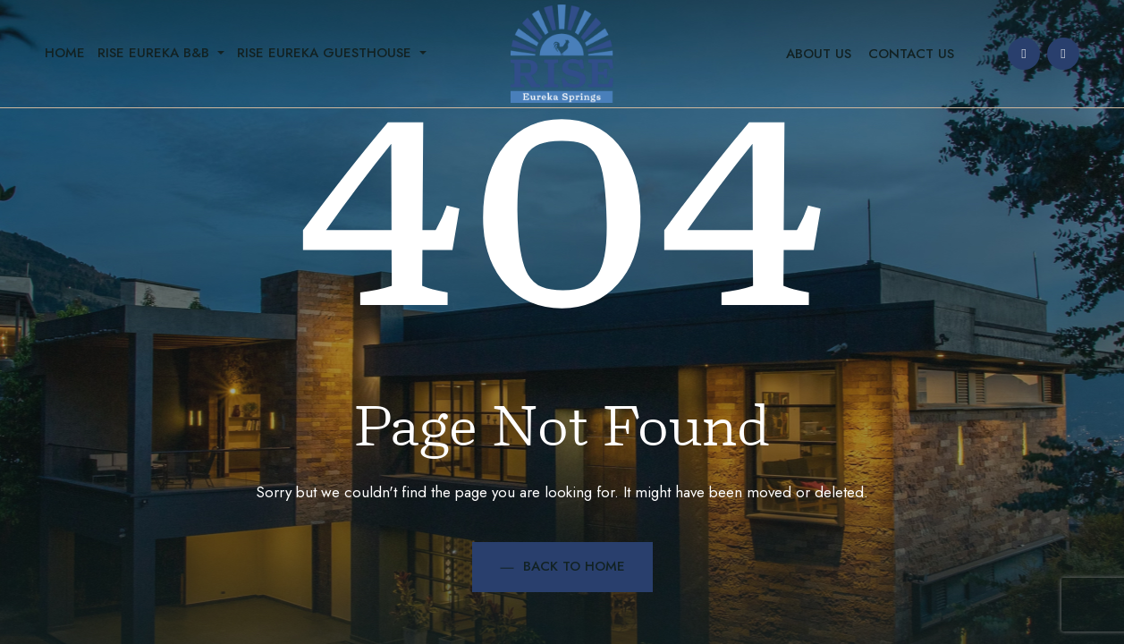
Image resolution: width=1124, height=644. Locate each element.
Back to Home (562, 566)
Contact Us (911, 54)
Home (65, 53)
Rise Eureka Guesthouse (326, 53)
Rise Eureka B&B (155, 53)
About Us (818, 54)
